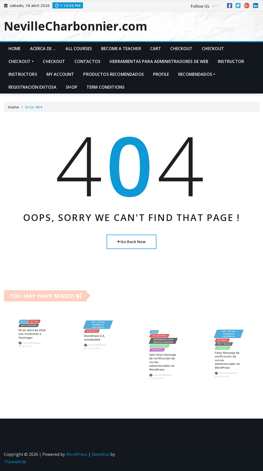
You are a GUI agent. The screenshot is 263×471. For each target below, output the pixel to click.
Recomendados (196, 74)
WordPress (76, 454)
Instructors (22, 74)
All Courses (78, 48)
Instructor (231, 61)
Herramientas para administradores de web (159, 61)
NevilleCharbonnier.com (75, 26)
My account (60, 74)
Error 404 (33, 108)
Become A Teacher (121, 48)
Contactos (87, 61)
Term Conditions (106, 87)
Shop (71, 87)
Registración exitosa (32, 87)
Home (14, 48)
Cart (155, 48)
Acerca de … (43, 48)
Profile (161, 74)
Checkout (181, 48)
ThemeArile (15, 462)
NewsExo (100, 454)
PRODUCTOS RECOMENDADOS (113, 74)
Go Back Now (131, 241)
